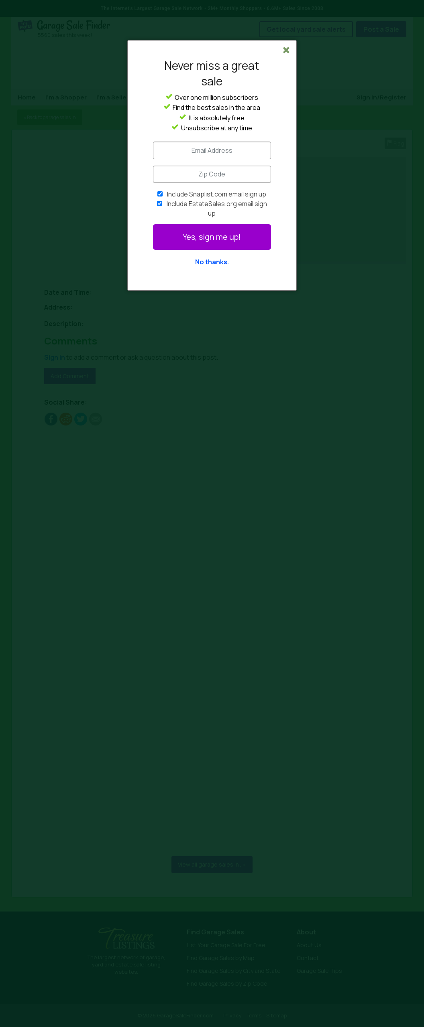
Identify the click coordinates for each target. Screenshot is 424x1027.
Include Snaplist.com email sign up (216, 194)
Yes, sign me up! (212, 236)
